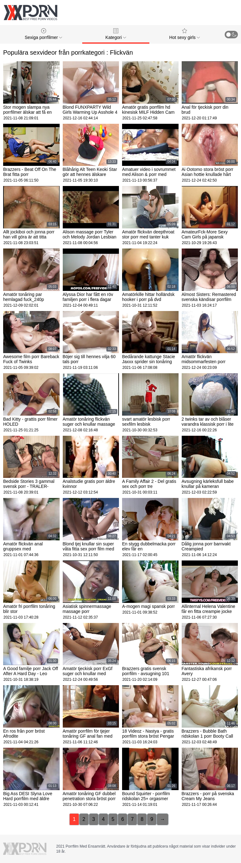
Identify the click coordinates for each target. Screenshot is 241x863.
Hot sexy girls (184, 34)
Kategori (115, 34)
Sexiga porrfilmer (43, 34)
